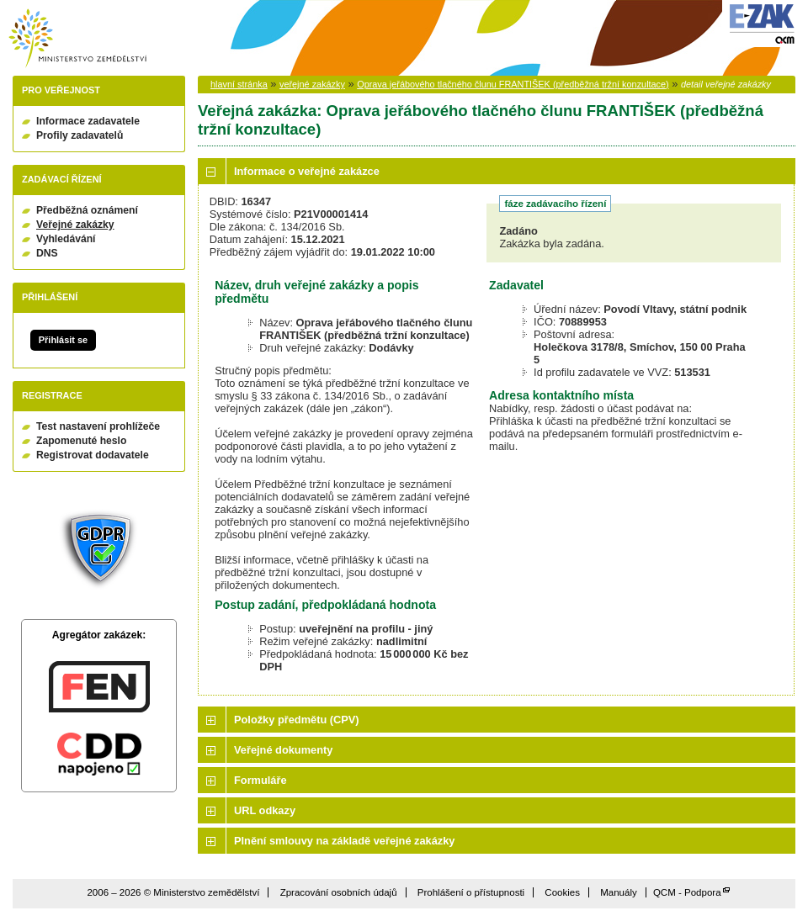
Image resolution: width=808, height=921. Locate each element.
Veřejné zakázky (75, 224)
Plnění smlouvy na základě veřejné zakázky (344, 840)
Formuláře (260, 780)
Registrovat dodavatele (92, 455)
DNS (47, 253)
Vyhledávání (66, 239)
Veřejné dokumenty (283, 750)
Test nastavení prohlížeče (98, 426)
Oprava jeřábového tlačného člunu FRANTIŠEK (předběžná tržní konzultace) (513, 84)
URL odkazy (264, 810)
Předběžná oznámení (87, 210)
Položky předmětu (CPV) (296, 719)
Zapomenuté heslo (81, 441)
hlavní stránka (239, 84)
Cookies (562, 892)
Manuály (618, 892)
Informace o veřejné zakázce (307, 171)
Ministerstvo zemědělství (77, 38)
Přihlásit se (63, 340)
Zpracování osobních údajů (338, 892)
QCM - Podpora (687, 892)
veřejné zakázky (312, 84)
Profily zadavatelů (79, 135)
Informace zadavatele (88, 121)
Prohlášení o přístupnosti (470, 892)
